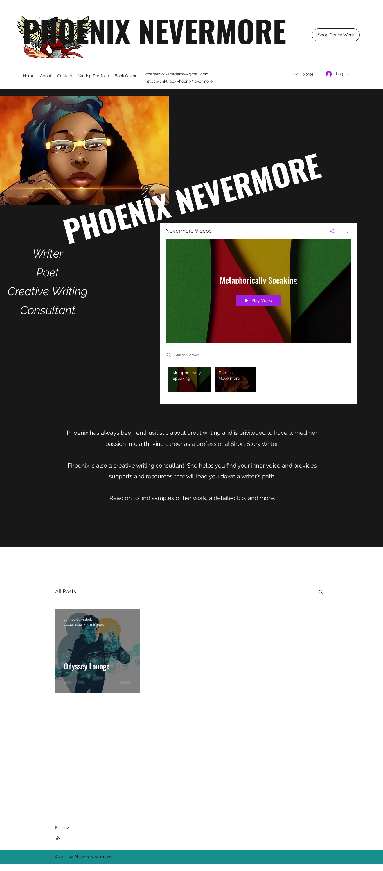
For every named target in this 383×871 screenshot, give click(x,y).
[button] (320, 592)
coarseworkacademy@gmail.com (177, 74)
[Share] (332, 231)
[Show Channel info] (345, 231)
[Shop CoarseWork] (336, 34)
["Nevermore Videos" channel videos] (258, 381)
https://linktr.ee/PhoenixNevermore (179, 81)
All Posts (65, 591)
